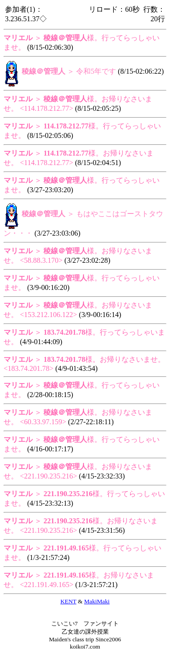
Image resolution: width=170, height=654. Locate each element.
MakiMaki (97, 601)
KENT (68, 601)
